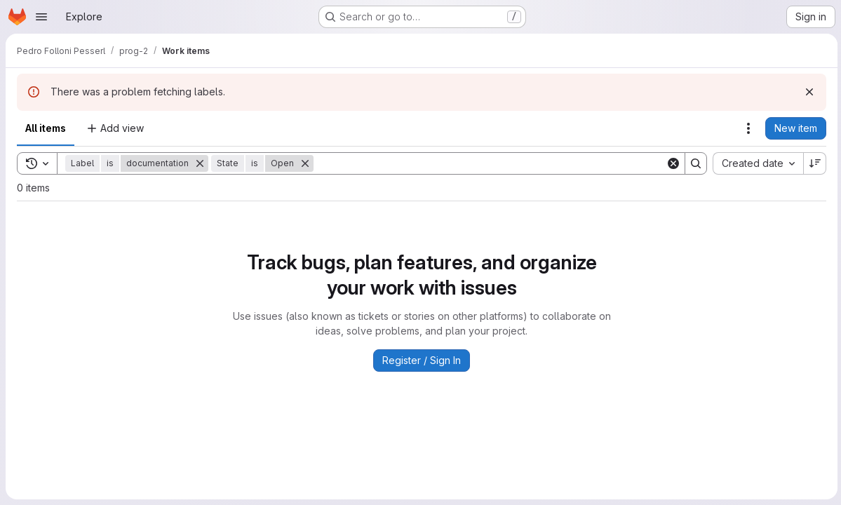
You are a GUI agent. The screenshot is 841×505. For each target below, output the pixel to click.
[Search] (488, 163)
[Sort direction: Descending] (813, 163)
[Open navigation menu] (41, 17)
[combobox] (756, 163)
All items (45, 128)
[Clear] (671, 163)
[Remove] (199, 163)
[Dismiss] (807, 91)
